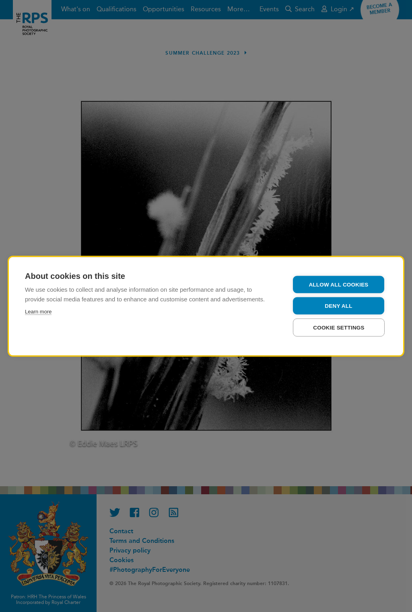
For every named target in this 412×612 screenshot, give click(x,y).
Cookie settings (339, 327)
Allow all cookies (338, 284)
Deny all (338, 306)
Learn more (38, 311)
